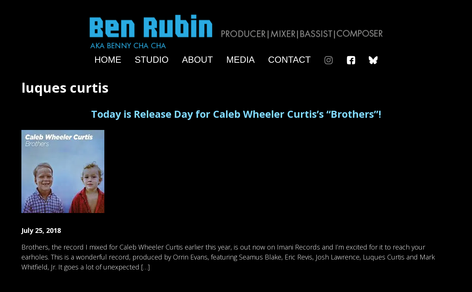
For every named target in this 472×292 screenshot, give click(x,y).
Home (107, 59)
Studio (152, 59)
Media (240, 59)
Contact (289, 59)
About (197, 59)
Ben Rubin (236, 30)
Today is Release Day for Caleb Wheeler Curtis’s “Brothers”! (236, 114)
